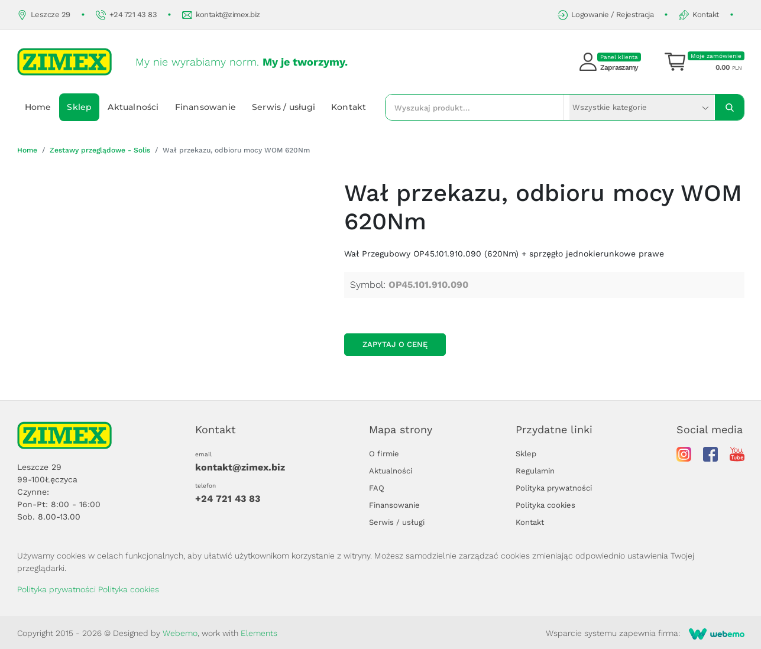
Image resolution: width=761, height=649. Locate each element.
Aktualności (133, 107)
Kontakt (699, 15)
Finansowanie (205, 107)
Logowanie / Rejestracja (606, 15)
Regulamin (535, 470)
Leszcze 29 (43, 15)
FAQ (376, 487)
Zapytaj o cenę (395, 344)
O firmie (384, 453)
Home (38, 107)
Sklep (79, 107)
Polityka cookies (545, 505)
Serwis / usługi (283, 107)
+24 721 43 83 (126, 15)
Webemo (180, 633)
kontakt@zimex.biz (221, 15)
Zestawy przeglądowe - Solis (100, 150)
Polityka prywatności (554, 487)
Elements (259, 633)
